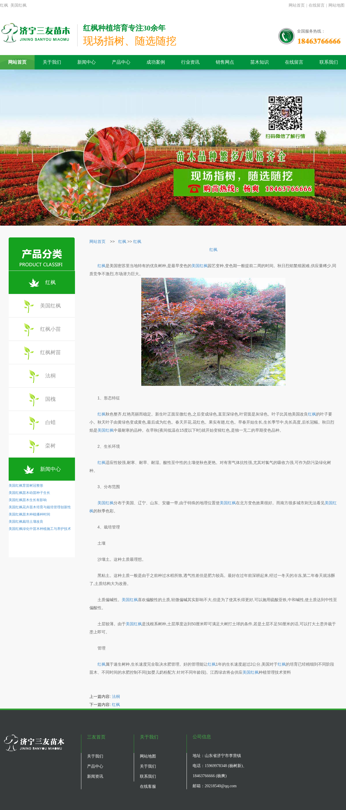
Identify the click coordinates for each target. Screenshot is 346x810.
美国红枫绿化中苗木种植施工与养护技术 (40, 529)
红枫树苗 (49, 352)
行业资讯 (190, 62)
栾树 (51, 446)
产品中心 (121, 62)
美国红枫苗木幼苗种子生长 (29, 493)
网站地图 (336, 5)
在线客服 (148, 786)
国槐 (51, 399)
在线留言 (317, 5)
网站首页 (297, 5)
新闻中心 (86, 62)
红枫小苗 (49, 329)
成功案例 (155, 62)
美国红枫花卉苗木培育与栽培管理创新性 (40, 507)
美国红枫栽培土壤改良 (26, 522)
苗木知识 (259, 62)
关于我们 (52, 62)
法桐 (51, 376)
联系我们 (328, 62)
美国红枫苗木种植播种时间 (29, 514)
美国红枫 (49, 306)
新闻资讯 (95, 776)
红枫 (51, 283)
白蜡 (51, 422)
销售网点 (225, 62)
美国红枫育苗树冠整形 (26, 486)
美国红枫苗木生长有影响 (28, 500)
